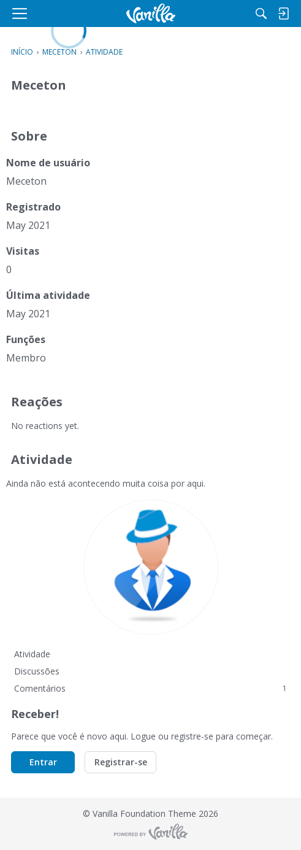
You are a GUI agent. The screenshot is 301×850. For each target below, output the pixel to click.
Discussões (36, 671)
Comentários (150, 688)
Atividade (32, 654)
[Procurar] (261, 13)
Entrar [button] (43, 762)
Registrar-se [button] (120, 762)
